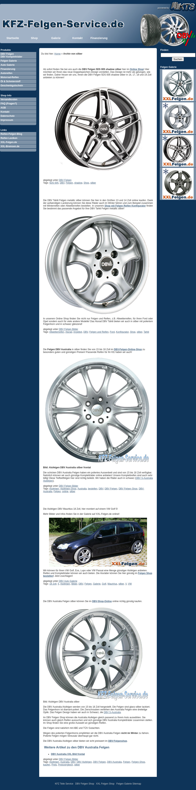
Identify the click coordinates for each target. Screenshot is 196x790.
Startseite (12, 38)
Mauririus (112, 583)
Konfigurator (122, 332)
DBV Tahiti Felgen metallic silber (71, 193)
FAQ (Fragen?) (9, 103)
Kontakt (77, 38)
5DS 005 (54, 182)
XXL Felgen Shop (105, 783)
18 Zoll (52, 583)
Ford (112, 332)
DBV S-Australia (112, 712)
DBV (62, 182)
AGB (3, 107)
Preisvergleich (65, 764)
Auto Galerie (8, 65)
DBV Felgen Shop (128, 488)
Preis (54, 764)
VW (130, 583)
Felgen (69, 182)
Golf (104, 583)
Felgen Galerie (9, 60)
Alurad (68, 332)
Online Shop (137, 69)
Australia (82, 488)
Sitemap (136, 783)
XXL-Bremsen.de (10, 146)
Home (57, 53)
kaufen (46, 764)
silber (93, 182)
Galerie (55, 38)
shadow (78, 182)
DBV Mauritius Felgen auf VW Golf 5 (74, 502)
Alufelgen (54, 488)
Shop (34, 38)
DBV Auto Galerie (68, 581)
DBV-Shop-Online (102, 601)
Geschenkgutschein (12, 85)
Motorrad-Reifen (10, 77)
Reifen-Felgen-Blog (11, 134)
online (65, 491)
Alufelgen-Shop (68, 488)
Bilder (74, 583)
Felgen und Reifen (99, 332)
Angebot (77, 332)
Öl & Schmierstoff (10, 81)
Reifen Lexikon (9, 138)
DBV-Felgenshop (117, 741)
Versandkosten (9, 99)
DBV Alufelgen (84, 762)
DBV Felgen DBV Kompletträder (11, 55)
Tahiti (146, 332)
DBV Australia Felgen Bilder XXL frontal (77, 342)
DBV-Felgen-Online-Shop (128, 349)
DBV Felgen (65, 180)
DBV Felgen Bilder (68, 329)
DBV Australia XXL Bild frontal (68, 754)
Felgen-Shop (138, 762)
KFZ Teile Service (64, 783)
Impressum (7, 120)
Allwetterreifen (56, 332)
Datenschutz (8, 116)
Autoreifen (6, 73)
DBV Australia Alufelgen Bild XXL (72, 594)
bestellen (92, 488)
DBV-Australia (114, 762)
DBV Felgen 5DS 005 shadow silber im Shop (81, 62)
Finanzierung (98, 38)
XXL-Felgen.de (9, 142)
